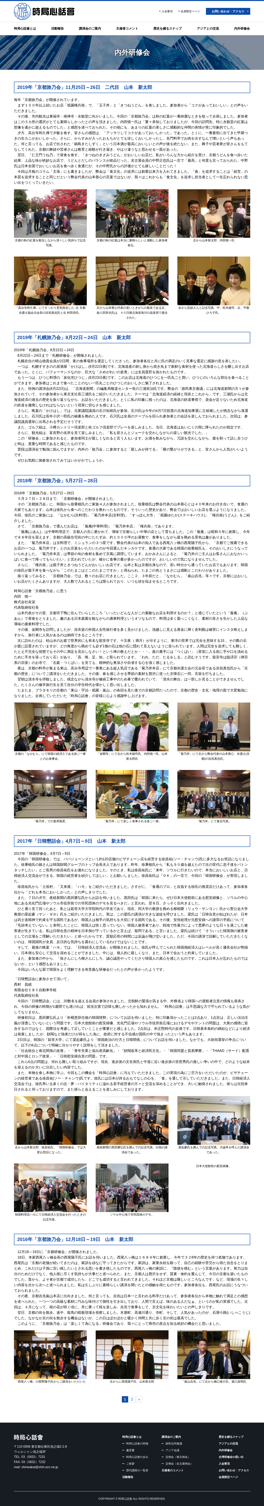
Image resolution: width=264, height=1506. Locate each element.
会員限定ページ (190, 11)
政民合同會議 (174, 1443)
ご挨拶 (130, 1463)
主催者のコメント (173, 1470)
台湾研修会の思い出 (231, 1456)
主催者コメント (127, 28)
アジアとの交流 (208, 28)
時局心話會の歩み (137, 1456)
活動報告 (57, 28)
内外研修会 (242, 28)
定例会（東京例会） (178, 1456)
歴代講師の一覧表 (137, 1470)
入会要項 (167, 11)
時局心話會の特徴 (137, 1443)
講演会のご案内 (90, 28)
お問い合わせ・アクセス (228, 11)
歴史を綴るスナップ (167, 28)
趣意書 (130, 1450)
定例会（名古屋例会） (179, 1463)
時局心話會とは (25, 28)
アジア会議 (172, 1450)
